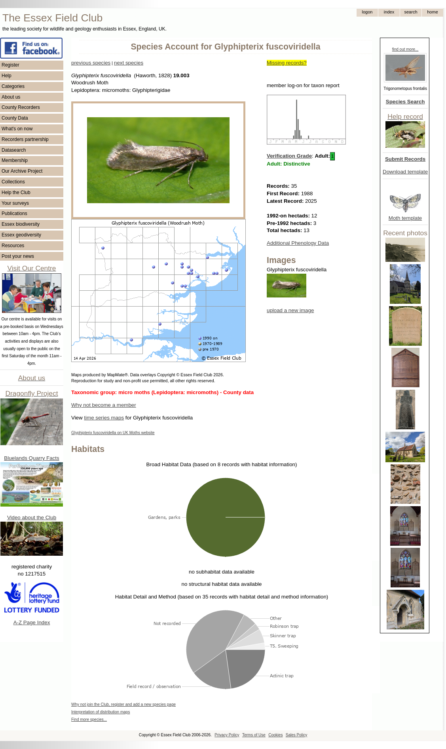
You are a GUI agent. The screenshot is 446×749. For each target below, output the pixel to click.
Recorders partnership (25, 139)
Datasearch (14, 150)
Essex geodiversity (21, 235)
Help (6, 75)
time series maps (104, 418)
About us (11, 97)
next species (128, 63)
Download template (405, 172)
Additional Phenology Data (298, 243)
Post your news (18, 256)
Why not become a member (103, 405)
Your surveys (15, 203)
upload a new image (290, 310)
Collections (13, 182)
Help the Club (16, 192)
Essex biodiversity (21, 224)
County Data (15, 118)
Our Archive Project (22, 171)
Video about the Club (31, 517)
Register (10, 65)
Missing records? (287, 63)
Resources (13, 245)
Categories (13, 86)
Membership (15, 160)
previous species (90, 63)
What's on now (17, 129)
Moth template (405, 218)
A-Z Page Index (31, 622)
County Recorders (21, 107)
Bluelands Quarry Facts (31, 458)
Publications (14, 213)
